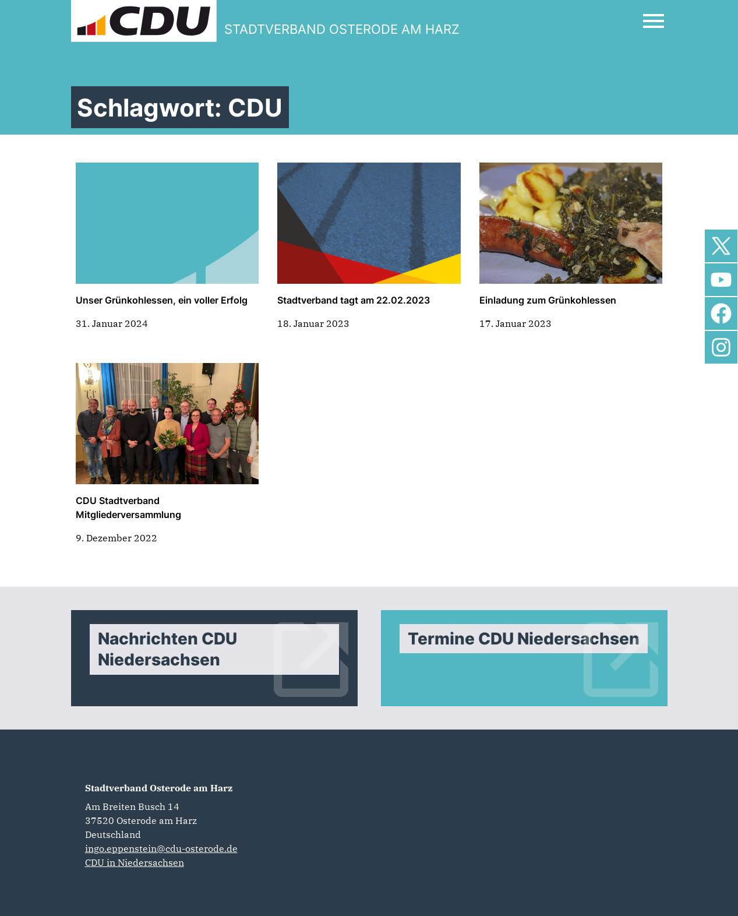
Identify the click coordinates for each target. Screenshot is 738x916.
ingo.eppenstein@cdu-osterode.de (161, 848)
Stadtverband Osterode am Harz (158, 788)
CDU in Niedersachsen (134, 862)
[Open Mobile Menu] (654, 21)
